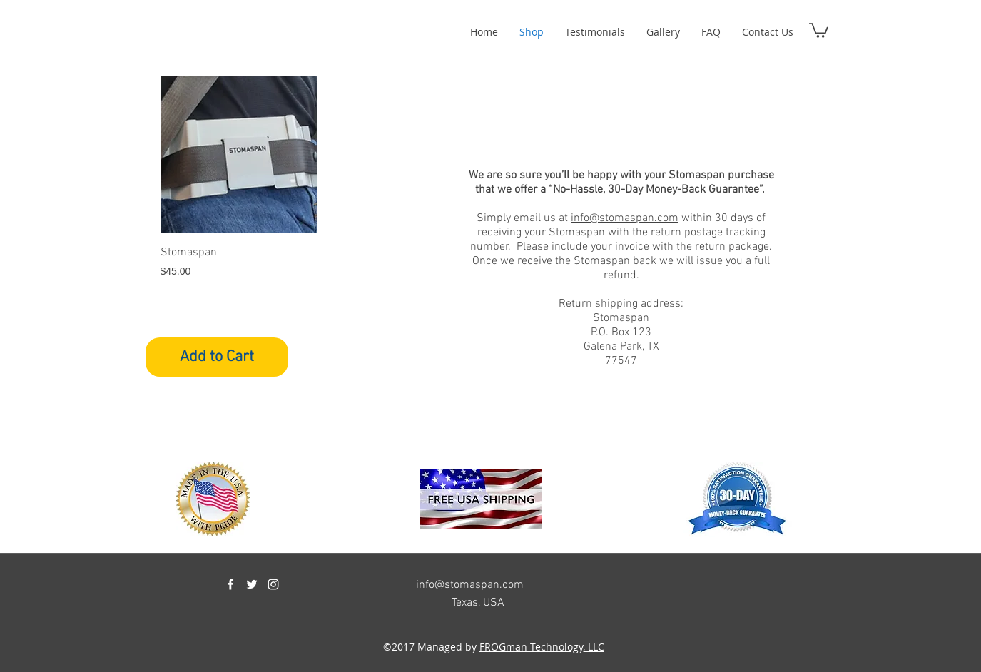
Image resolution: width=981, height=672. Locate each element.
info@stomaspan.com (624, 218)
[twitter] (252, 584)
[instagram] (273, 584)
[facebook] (230, 584)
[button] (818, 29)
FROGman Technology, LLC (541, 646)
